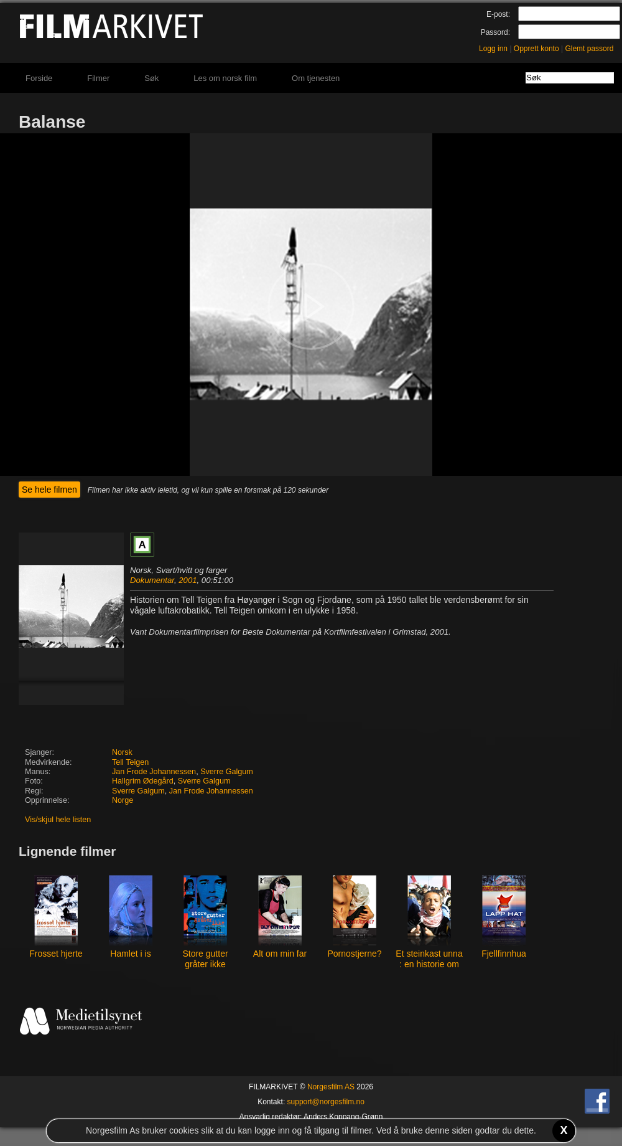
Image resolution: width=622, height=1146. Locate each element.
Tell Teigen (130, 762)
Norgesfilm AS (331, 1086)
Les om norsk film (225, 78)
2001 (188, 580)
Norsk (122, 752)
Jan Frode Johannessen (154, 771)
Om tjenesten (316, 78)
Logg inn (493, 48)
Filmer (98, 78)
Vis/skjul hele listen (58, 819)
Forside (39, 78)
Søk (151, 78)
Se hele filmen (49, 490)
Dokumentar (152, 580)
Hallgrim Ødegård (143, 781)
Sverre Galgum (226, 771)
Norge (122, 800)
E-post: (498, 14)
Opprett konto (536, 48)
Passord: (495, 32)
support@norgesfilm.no (325, 1101)
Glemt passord (589, 48)
